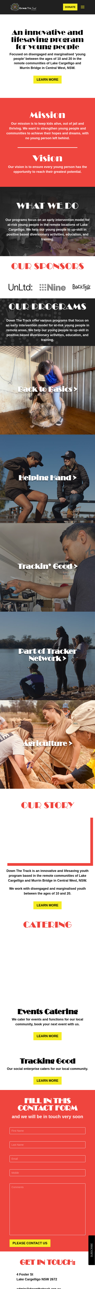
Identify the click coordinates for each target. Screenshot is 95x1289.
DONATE (70, 7)
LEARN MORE (47, 79)
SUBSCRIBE (91, 1250)
